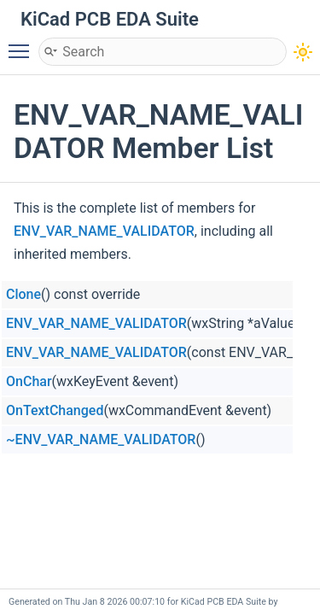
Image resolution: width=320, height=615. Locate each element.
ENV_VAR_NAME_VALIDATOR (104, 231)
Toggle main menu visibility (23, 43)
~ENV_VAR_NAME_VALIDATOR (100, 439)
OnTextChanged (54, 410)
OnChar (29, 381)
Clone (23, 294)
